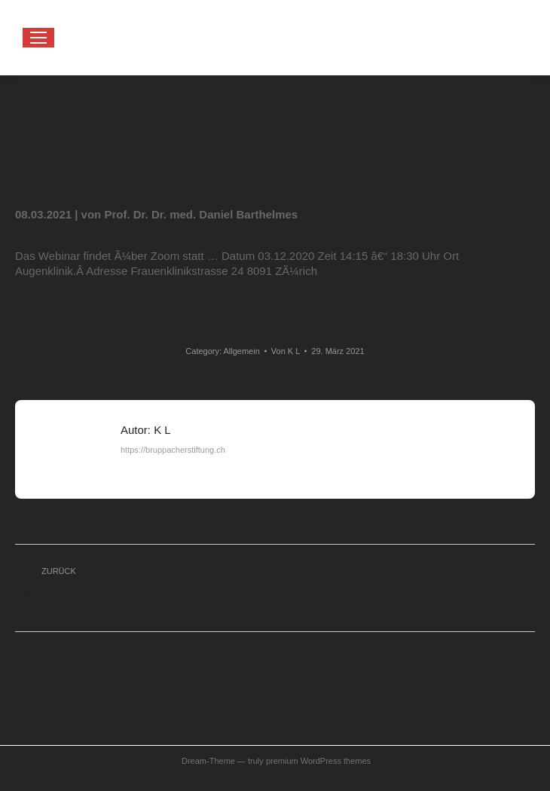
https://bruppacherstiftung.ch (173, 449)
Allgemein (241, 351)
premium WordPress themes (318, 760)
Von (286, 351)
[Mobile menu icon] (38, 37)
